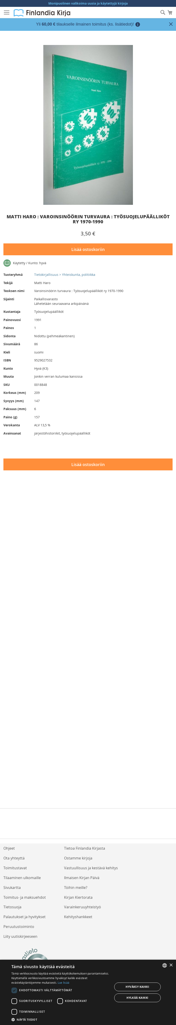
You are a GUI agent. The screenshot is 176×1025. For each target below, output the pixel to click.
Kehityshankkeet (78, 916)
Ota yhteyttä (14, 858)
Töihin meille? (75, 887)
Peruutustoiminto (18, 926)
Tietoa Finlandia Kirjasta (84, 848)
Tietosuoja (12, 906)
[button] (60, 1019)
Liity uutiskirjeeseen (20, 936)
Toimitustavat (15, 867)
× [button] (171, 965)
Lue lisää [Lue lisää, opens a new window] (64, 982)
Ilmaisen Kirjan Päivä (81, 877)
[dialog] (88, 992)
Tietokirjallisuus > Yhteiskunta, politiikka (64, 274)
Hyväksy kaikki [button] (137, 987)
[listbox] (164, 965)
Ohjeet (9, 848)
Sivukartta (12, 887)
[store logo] (42, 12)
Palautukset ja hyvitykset (24, 916)
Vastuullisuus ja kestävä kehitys (91, 867)
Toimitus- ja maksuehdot (24, 897)
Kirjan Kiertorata (78, 897)
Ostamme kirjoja (78, 858)
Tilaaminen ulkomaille (22, 877)
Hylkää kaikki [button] (137, 998)
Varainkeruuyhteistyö (82, 906)
